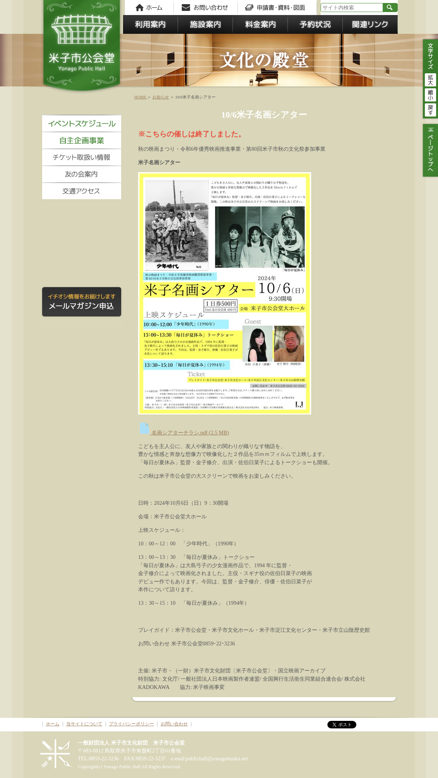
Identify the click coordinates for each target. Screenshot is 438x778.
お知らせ (160, 97)
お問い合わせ (174, 724)
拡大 (430, 78)
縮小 (430, 93)
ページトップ (429, 150)
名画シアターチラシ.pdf (183, 433)
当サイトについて (84, 724)
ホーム (52, 724)
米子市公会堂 (81, 49)
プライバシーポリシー (131, 724)
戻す (430, 109)
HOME (140, 97)
